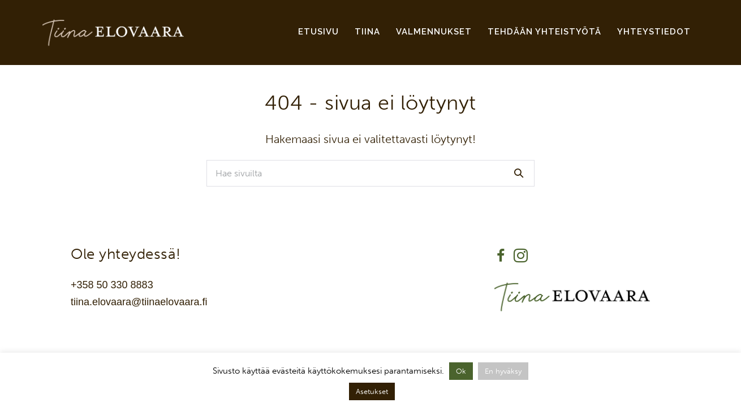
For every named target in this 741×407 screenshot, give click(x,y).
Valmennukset (434, 32)
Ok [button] (461, 371)
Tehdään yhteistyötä (544, 32)
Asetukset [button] (372, 391)
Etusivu (318, 32)
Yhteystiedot (654, 32)
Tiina (367, 32)
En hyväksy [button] (503, 371)
